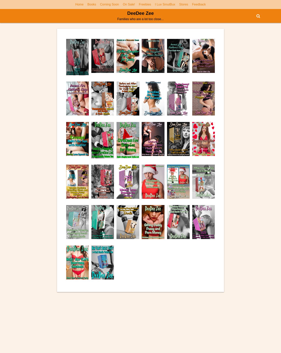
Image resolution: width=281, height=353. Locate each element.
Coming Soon (109, 4)
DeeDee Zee (140, 13)
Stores (183, 4)
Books (91, 4)
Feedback (199, 4)
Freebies (145, 4)
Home (79, 4)
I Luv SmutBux (165, 4)
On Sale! (129, 4)
